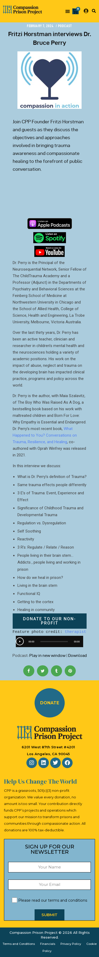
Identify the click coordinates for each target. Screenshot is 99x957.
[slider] (54, 641)
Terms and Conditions (19, 944)
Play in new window (47, 655)
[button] (67, 11)
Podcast (65, 26)
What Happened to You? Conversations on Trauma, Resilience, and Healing (45, 435)
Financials (47, 944)
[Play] (19, 641)
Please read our (49, 900)
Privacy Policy (70, 944)
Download (77, 655)
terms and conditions (67, 900)
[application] (49, 641)
